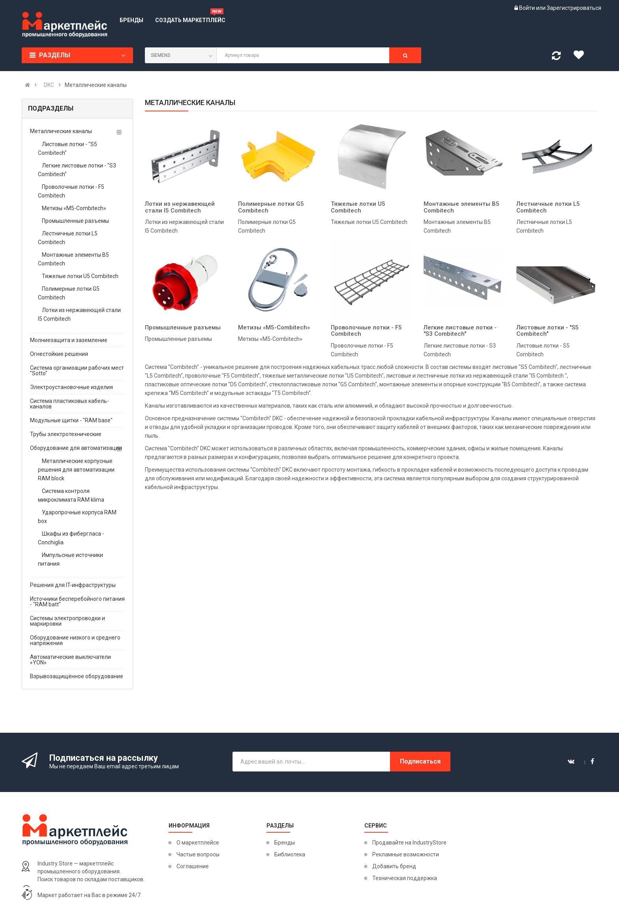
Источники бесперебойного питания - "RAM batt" (77, 602)
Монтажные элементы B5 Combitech (73, 259)
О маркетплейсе (197, 842)
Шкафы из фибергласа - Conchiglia (71, 538)
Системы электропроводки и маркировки (67, 621)
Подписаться (420, 761)
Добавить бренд (394, 866)
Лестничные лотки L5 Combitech (68, 237)
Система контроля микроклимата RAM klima (71, 495)
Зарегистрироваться (574, 8)
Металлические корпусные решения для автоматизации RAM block (76, 470)
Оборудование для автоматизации (76, 448)
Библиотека (289, 854)
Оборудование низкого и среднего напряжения (75, 640)
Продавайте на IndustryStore (409, 842)
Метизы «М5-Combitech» (74, 208)
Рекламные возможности (405, 854)
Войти (527, 8)
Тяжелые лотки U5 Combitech (80, 276)
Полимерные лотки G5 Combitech (68, 293)
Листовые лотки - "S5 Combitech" (67, 148)
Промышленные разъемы (75, 221)
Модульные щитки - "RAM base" (71, 420)
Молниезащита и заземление (68, 340)
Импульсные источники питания (70, 559)
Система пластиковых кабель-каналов (69, 404)
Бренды (284, 842)
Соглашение (192, 866)
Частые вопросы (197, 854)
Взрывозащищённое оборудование (76, 676)
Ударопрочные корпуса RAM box (77, 516)
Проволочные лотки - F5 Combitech (71, 191)
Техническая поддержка (404, 878)
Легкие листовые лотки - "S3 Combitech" (77, 169)
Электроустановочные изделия (71, 387)
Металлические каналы (61, 131)
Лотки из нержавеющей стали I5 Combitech (79, 314)
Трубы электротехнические (65, 434)
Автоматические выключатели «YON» (70, 660)
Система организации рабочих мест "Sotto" (77, 370)
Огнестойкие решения (59, 354)
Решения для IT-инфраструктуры (73, 585)
